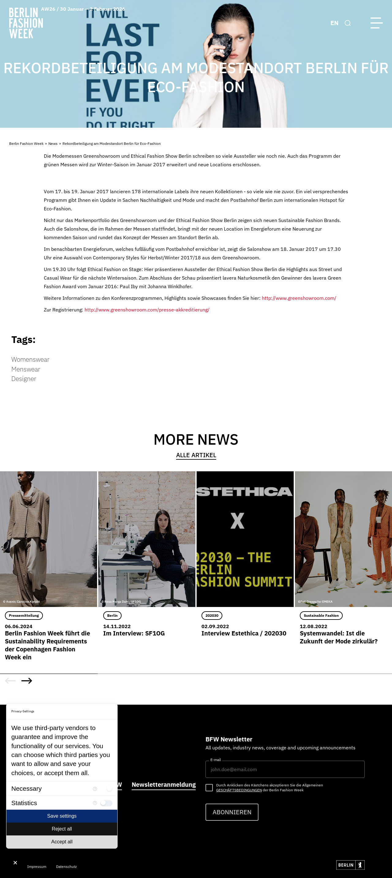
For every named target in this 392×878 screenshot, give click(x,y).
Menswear (25, 369)
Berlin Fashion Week (26, 143)
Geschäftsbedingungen (239, 790)
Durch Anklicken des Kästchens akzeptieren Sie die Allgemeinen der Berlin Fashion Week (269, 787)
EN (334, 23)
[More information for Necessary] (95, 788)
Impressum (36, 866)
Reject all (62, 828)
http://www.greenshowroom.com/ (299, 298)
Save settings (62, 816)
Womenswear (30, 359)
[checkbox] (106, 789)
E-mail (215, 759)
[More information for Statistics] (95, 803)
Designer (23, 378)
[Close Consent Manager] (15, 863)
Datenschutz (66, 866)
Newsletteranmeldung (164, 784)
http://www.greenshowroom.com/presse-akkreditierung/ (147, 310)
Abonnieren (232, 812)
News (53, 143)
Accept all (61, 841)
